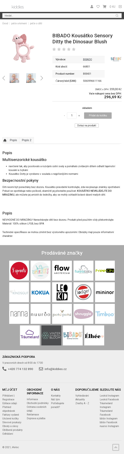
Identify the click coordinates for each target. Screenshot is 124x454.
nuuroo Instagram (109, 426)
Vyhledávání (82, 395)
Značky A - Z (82, 403)
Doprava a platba (36, 418)
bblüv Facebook (108, 422)
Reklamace (33, 414)
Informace (32, 399)
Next (42, 78)
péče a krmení (19, 23)
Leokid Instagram (109, 395)
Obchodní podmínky (38, 403)
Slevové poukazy (11, 422)
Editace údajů (9, 403)
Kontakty (56, 395)
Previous (4, 78)
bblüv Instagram (109, 418)
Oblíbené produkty (12, 429)
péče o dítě (36, 23)
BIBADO (87, 59)
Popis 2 (26, 140)
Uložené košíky (10, 418)
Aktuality (80, 399)
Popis (13, 140)
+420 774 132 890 (20, 369)
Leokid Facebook (109, 399)
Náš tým (55, 399)
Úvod (5, 23)
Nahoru (5, 140)
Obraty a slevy (10, 426)
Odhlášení (7, 433)
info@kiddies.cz (56, 369)
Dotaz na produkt (86, 125)
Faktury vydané (10, 414)
